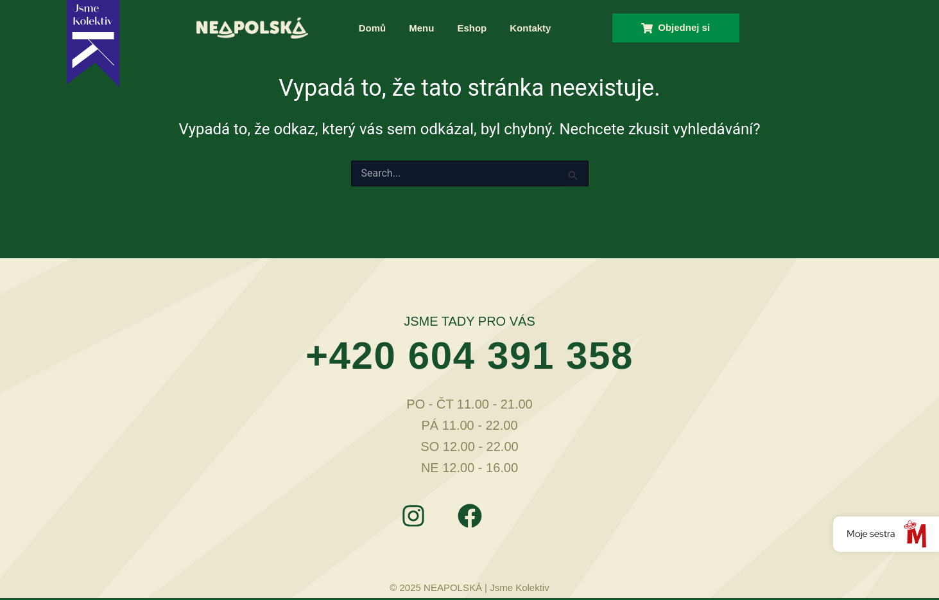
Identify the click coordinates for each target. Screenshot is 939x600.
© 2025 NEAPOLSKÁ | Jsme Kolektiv (469, 587)
